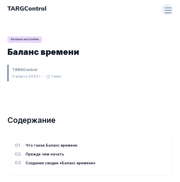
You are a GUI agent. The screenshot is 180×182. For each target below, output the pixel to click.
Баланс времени (43, 52)
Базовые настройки (25, 39)
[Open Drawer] (167, 9)
